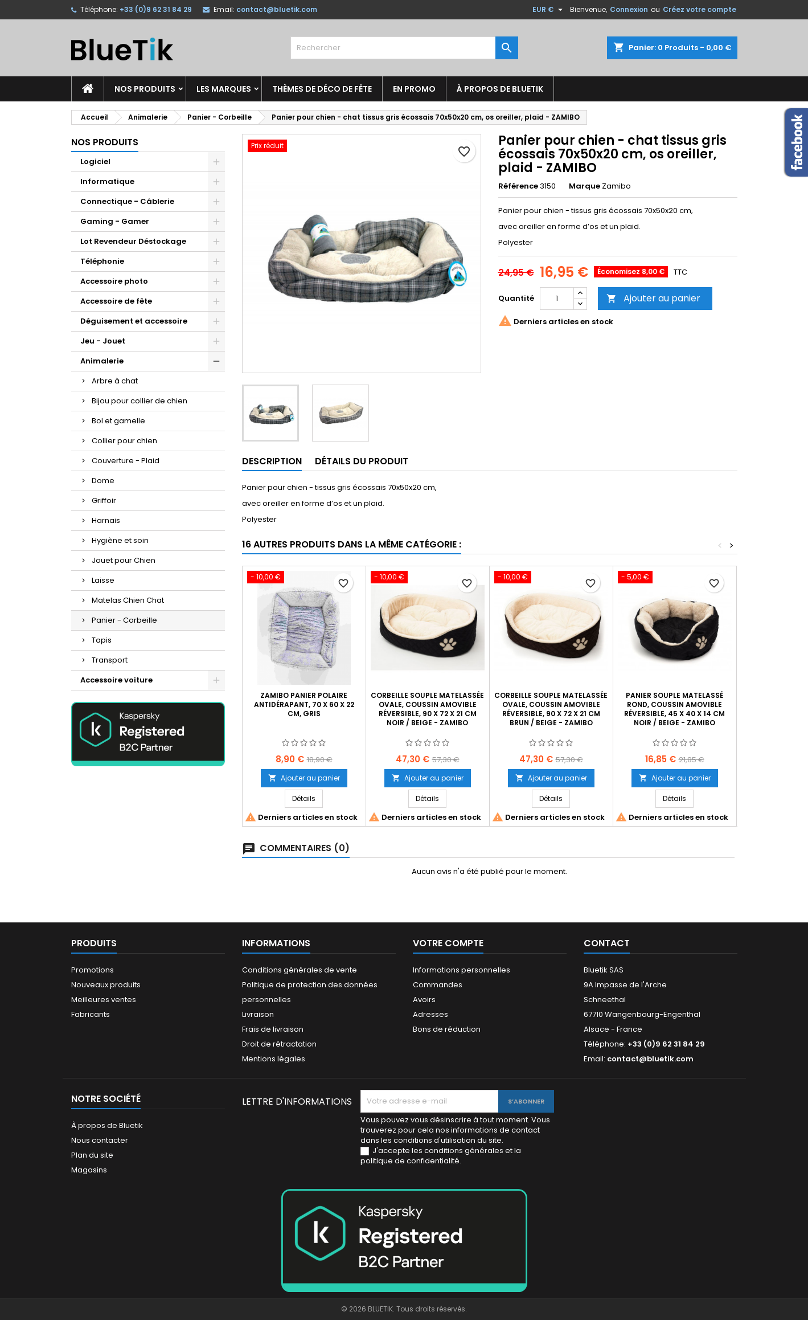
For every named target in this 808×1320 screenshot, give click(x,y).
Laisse (103, 580)
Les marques (223, 89)
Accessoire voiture (116, 680)
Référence (518, 186)
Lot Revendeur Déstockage (133, 241)
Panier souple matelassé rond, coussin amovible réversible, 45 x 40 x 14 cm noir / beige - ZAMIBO (674, 709)
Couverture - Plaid (125, 460)
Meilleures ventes (103, 999)
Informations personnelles (461, 970)
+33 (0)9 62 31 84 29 (156, 9)
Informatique (107, 181)
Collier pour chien (124, 440)
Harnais (106, 520)
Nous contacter (99, 1140)
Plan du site (92, 1155)
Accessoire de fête (116, 301)
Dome (103, 480)
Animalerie (102, 360)
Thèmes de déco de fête (322, 89)
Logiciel (95, 161)
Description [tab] (272, 461)
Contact (607, 943)
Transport (110, 660)
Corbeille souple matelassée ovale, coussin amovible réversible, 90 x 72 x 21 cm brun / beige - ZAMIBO (551, 709)
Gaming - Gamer (114, 221)
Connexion (629, 9)
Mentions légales (273, 1058)
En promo (414, 89)
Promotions (92, 970)
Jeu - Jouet (102, 341)
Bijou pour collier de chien (139, 400)
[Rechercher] (404, 47)
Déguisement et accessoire (133, 321)
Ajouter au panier (653, 298)
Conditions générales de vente (299, 970)
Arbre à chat (115, 380)
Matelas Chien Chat (128, 600)
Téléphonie (102, 261)
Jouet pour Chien (123, 560)
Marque (584, 186)
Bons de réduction (447, 1029)
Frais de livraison (272, 1029)
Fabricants (90, 1014)
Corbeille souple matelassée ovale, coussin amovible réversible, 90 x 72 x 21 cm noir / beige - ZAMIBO (427, 709)
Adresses (430, 1014)
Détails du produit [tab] (361, 461)
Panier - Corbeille (124, 620)
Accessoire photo (114, 281)
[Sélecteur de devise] (548, 9)
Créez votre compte (699, 9)
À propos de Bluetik (500, 89)
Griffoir (104, 500)
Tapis (102, 640)
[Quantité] (557, 298)
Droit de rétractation (279, 1044)
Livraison (258, 1014)
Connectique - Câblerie (127, 201)
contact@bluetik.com (276, 9)
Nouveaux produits (106, 984)
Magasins (89, 1169)
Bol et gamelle (118, 420)
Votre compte (448, 943)
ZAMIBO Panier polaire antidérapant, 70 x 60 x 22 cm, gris (304, 704)
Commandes (437, 984)
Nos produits (144, 89)
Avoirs (424, 999)
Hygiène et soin (120, 540)
